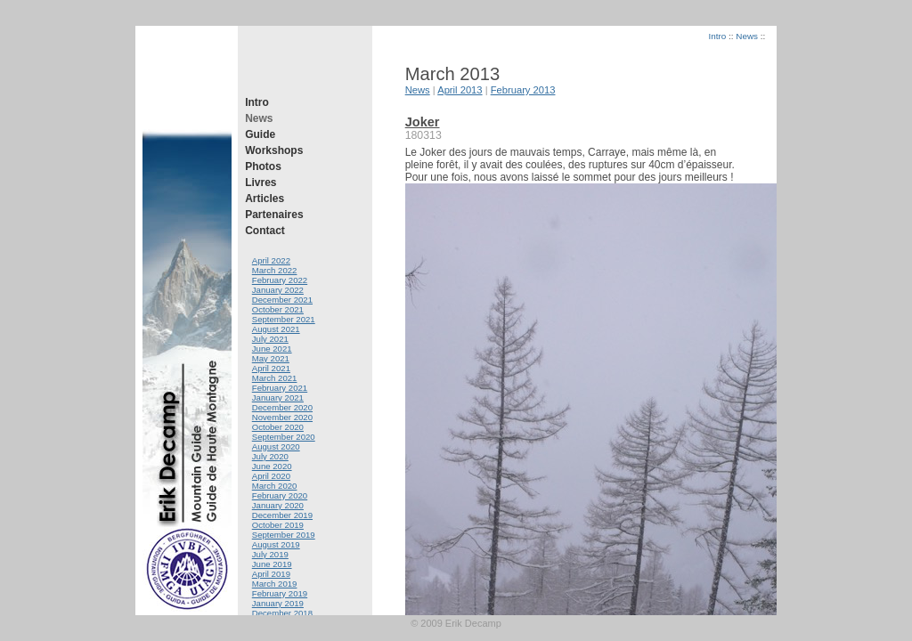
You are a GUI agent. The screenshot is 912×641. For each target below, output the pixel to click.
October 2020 (278, 427)
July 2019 (270, 554)
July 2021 (270, 339)
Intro (257, 102)
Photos (263, 166)
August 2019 (276, 544)
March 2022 (274, 270)
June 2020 (272, 466)
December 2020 (282, 407)
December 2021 (282, 299)
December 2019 (282, 515)
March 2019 (274, 583)
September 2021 (283, 319)
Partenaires (274, 214)
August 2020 (276, 446)
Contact (265, 230)
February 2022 (279, 280)
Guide (260, 134)
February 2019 (279, 593)
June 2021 (272, 348)
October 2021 (278, 309)
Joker (422, 122)
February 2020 (279, 495)
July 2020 (270, 456)
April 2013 (459, 90)
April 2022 (271, 260)
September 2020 (283, 437)
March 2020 (274, 486)
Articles (264, 198)
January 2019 (278, 603)
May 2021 (270, 358)
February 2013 (523, 90)
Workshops (274, 150)
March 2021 (274, 378)
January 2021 (278, 397)
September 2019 (283, 535)
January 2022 (278, 290)
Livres (260, 182)
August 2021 (276, 329)
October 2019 (278, 525)
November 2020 (282, 417)
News (259, 118)
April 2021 (271, 368)
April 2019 (271, 574)
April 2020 (271, 476)
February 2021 (279, 388)
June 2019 (272, 564)
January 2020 (278, 505)
